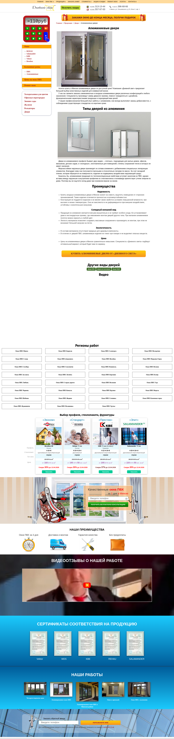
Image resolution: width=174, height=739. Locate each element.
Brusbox (30, 61)
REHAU (30, 51)
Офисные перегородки (34, 98)
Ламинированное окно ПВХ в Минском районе (87, 695)
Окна (26, 46)
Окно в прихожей (113, 691)
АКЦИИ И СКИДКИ (99, 1)
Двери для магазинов (103, 269)
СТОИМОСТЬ (86, 1)
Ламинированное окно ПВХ (61, 691)
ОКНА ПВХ (50, 1)
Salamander (31, 54)
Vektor (29, 59)
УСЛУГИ (123, 1)
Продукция (68, 23)
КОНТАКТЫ (132, 1)
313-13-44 (97, 6)
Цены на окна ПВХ (33, 80)
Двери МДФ (116, 269)
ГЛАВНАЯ (40, 1)
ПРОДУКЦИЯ (60, 1)
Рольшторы (29, 108)
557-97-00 (97, 9)
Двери (76, 23)
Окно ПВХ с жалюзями (139, 691)
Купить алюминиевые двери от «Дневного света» (103, 253)
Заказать (48, 472)
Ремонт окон (30, 85)
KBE (28, 56)
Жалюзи (28, 105)
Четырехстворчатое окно (35, 690)
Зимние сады (30, 101)
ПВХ (28, 72)
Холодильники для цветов (36, 94)
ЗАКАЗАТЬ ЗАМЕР (73, 1)
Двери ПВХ (91, 269)
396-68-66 (120, 6)
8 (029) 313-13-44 (108, 727)
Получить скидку (70, 7)
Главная (59, 23)
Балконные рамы (32, 67)
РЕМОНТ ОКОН (112, 1)
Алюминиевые (32, 74)
